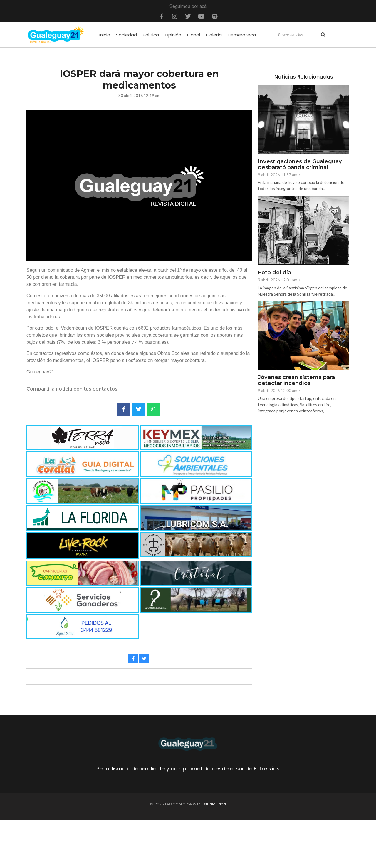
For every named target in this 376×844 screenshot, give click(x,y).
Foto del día (275, 273)
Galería (214, 35)
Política (151, 35)
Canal (193, 35)
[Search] (299, 35)
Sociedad (126, 35)
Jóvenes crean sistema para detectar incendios (298, 380)
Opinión (173, 35)
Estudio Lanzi (214, 804)
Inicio (104, 35)
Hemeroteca (242, 35)
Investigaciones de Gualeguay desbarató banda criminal (302, 165)
